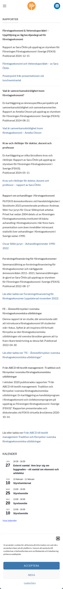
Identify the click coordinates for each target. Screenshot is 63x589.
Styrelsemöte (20, 493)
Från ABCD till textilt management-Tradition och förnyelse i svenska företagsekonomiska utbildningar (29, 437)
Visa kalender (10, 520)
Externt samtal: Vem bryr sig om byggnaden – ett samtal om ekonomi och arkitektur (36, 469)
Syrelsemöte (20, 503)
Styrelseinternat (22, 483)
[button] (58, 538)
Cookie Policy (30, 583)
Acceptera (31, 565)
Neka (31, 574)
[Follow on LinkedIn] (57, 6)
